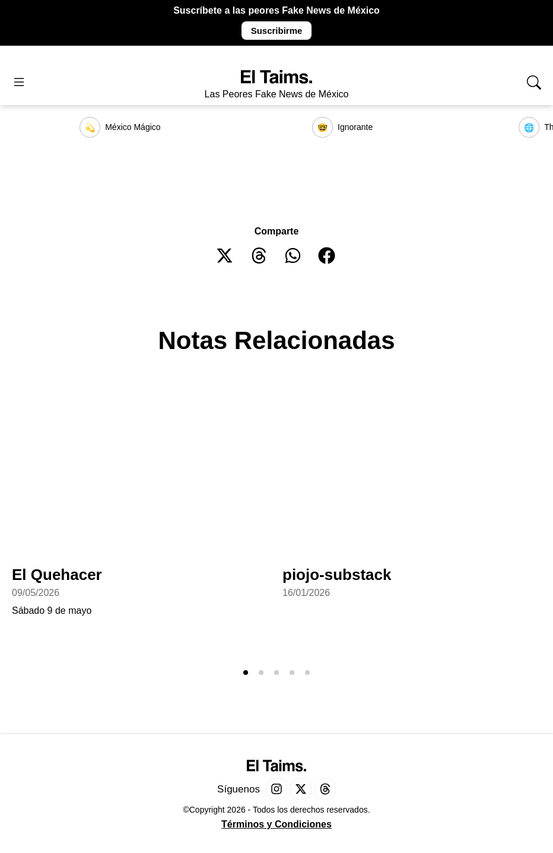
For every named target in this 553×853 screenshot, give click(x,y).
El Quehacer (57, 575)
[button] (225, 255)
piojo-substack (336, 575)
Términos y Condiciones (276, 824)
